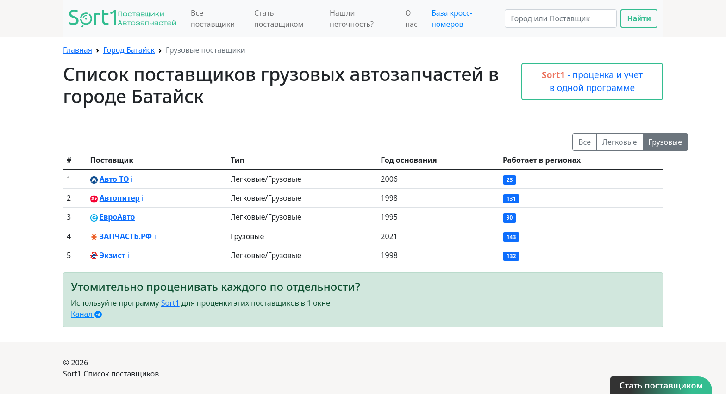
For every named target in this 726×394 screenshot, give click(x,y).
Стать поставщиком (279, 18)
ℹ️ (132, 179)
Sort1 (170, 303)
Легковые (619, 142)
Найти (639, 18)
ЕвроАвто (117, 217)
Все (584, 142)
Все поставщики (213, 18)
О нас (411, 18)
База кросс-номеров (452, 18)
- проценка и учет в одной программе (592, 81)
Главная (77, 50)
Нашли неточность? (352, 18)
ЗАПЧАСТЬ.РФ (126, 236)
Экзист (112, 255)
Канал (86, 314)
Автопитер (120, 198)
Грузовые (665, 142)
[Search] (561, 18)
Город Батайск (129, 50)
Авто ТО (114, 179)
